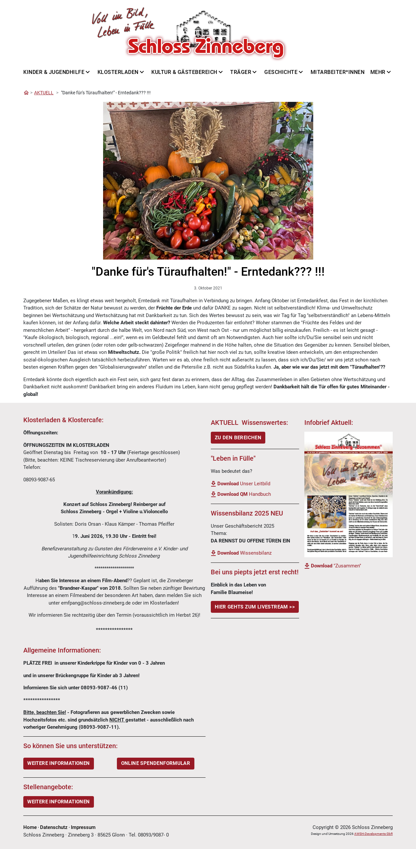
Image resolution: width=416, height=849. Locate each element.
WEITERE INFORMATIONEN (58, 763)
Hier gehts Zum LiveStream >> (255, 607)
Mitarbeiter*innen (338, 72)
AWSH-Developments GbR (373, 834)
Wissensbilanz (244, 553)
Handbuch (244, 494)
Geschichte (280, 72)
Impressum (83, 827)
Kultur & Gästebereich (184, 72)
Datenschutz (54, 827)
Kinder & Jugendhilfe (53, 72)
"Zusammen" (336, 566)
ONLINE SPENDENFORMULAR (155, 763)
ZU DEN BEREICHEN (238, 438)
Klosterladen (118, 72)
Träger (240, 72)
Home (30, 827)
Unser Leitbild (243, 484)
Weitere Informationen (58, 802)
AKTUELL (44, 92)
